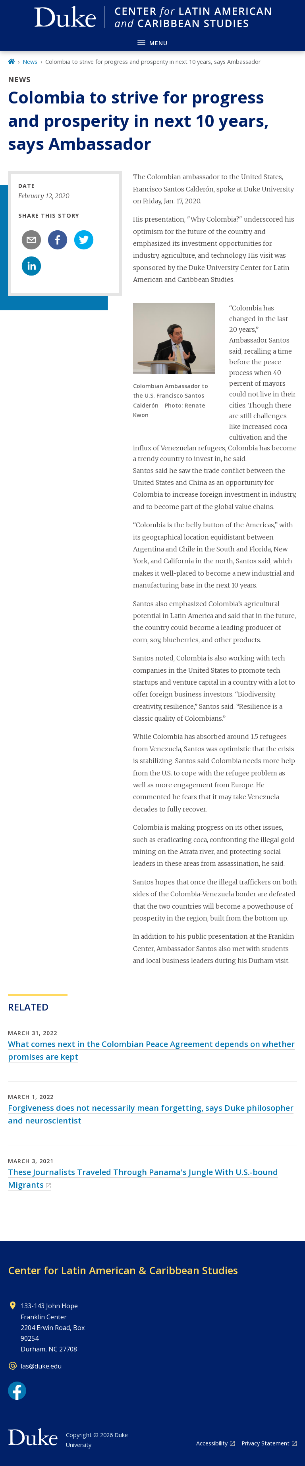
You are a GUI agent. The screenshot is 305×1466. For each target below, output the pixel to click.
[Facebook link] (17, 1391)
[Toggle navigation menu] (152, 42)
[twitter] (84, 240)
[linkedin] (31, 266)
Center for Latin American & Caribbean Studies (123, 1270)
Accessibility (212, 1443)
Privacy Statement (265, 1443)
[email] (31, 240)
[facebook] (58, 240)
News (30, 61)
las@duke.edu (41, 1366)
